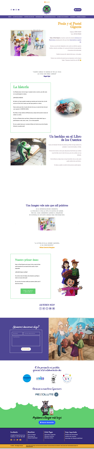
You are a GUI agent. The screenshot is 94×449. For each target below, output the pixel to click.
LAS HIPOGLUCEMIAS (18, 16)
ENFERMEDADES (39, 16)
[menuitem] (47, 2)
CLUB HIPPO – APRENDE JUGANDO (78, 16)
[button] (15, 224)
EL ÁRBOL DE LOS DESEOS (62, 16)
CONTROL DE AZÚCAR (29, 16)
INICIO (9, 16)
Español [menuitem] (48, 2)
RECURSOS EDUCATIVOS (50, 16)
